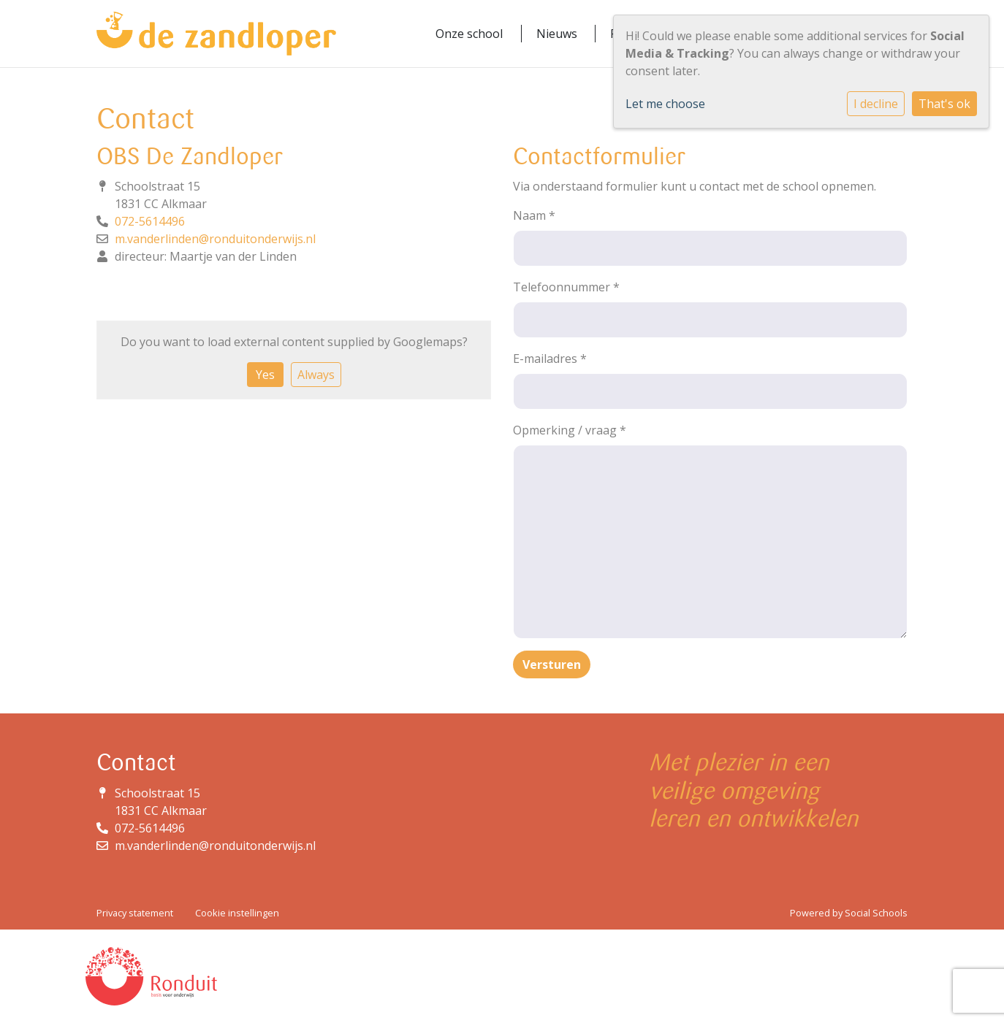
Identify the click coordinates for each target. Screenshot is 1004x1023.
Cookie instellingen (237, 912)
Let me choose (665, 104)
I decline (875, 104)
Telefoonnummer (566, 287)
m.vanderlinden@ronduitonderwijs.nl (215, 239)
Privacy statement (134, 912)
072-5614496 (150, 221)
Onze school (469, 34)
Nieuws (556, 34)
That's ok (944, 104)
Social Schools (876, 912)
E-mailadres (550, 358)
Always (316, 375)
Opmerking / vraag (569, 430)
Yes (265, 375)
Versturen (551, 664)
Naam (534, 215)
